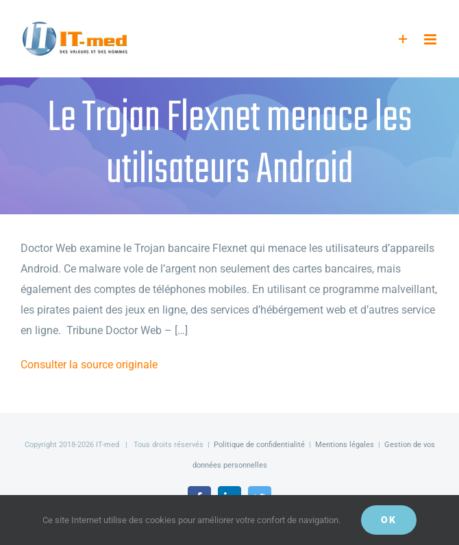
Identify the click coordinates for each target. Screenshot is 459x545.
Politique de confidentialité (259, 444)
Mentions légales (344, 444)
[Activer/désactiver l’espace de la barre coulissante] (403, 39)
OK (389, 519)
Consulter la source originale (89, 364)
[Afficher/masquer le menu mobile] (431, 39)
